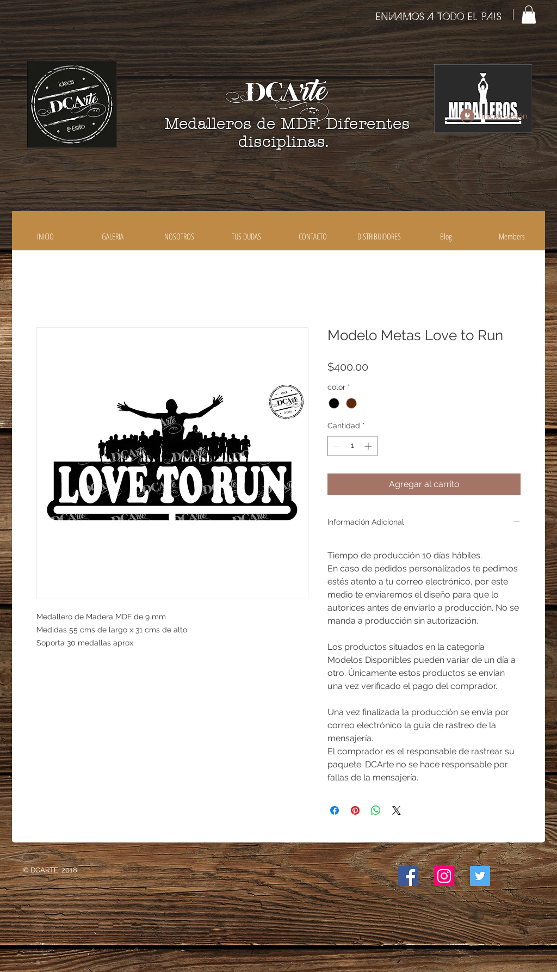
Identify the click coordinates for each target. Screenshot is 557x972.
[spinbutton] (352, 446)
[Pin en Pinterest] (355, 810)
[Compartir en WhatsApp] (375, 810)
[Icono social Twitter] (480, 876)
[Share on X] (396, 810)
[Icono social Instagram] (444, 876)
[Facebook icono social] (408, 876)
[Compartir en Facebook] (334, 810)
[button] (528, 14)
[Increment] (369, 446)
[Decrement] (336, 446)
